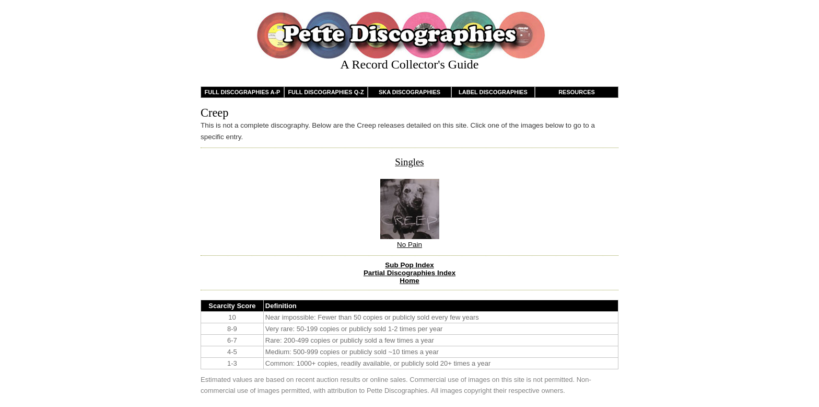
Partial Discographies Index (409, 273)
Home (409, 281)
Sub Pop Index (409, 265)
